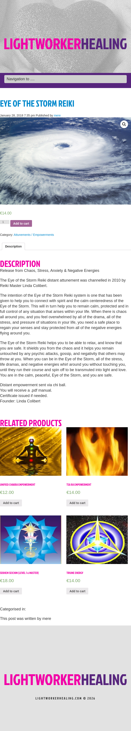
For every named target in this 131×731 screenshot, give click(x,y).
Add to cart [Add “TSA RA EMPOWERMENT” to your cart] (77, 503)
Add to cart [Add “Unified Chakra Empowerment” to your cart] (11, 503)
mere (57, 115)
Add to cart (21, 223)
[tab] (13, 246)
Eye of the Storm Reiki (37, 103)
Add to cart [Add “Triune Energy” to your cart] (77, 591)
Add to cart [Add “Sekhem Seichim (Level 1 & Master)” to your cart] (11, 591)
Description (13, 246)
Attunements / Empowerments (34, 234)
